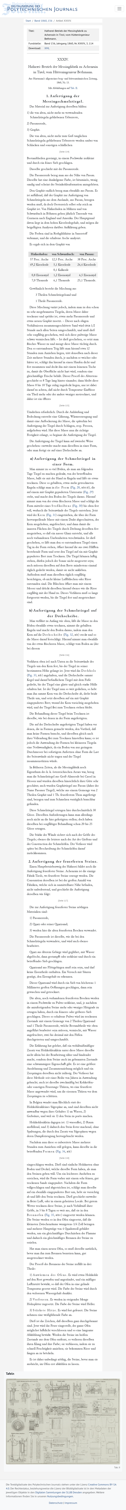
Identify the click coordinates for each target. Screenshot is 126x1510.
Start (28, 20)
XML (47, 48)
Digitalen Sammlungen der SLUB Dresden (58, 1492)
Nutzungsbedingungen (60, 1496)
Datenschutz (56, 1502)
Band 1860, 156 (43, 20)
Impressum (71, 1502)
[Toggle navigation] (119, 8)
